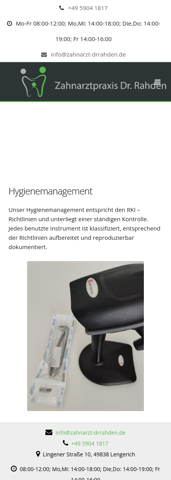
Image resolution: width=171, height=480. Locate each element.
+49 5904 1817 (87, 8)
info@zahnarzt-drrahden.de (83, 54)
